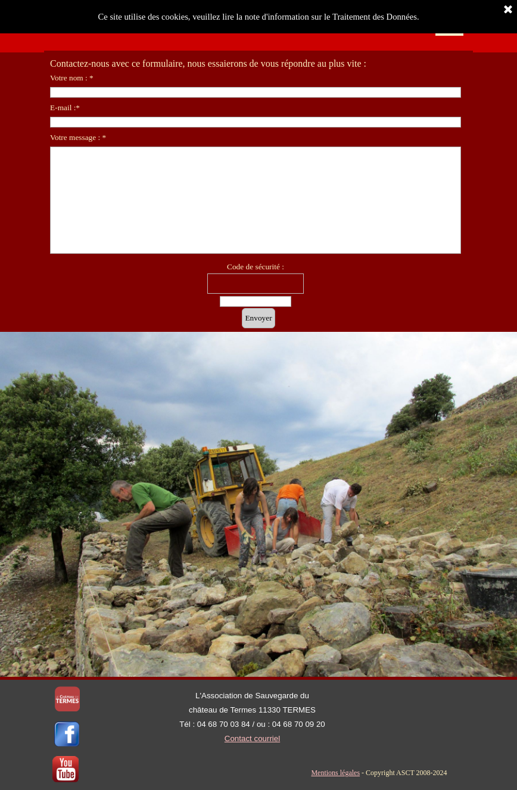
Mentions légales (335, 773)
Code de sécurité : (255, 266)
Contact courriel (252, 738)
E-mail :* (65, 107)
